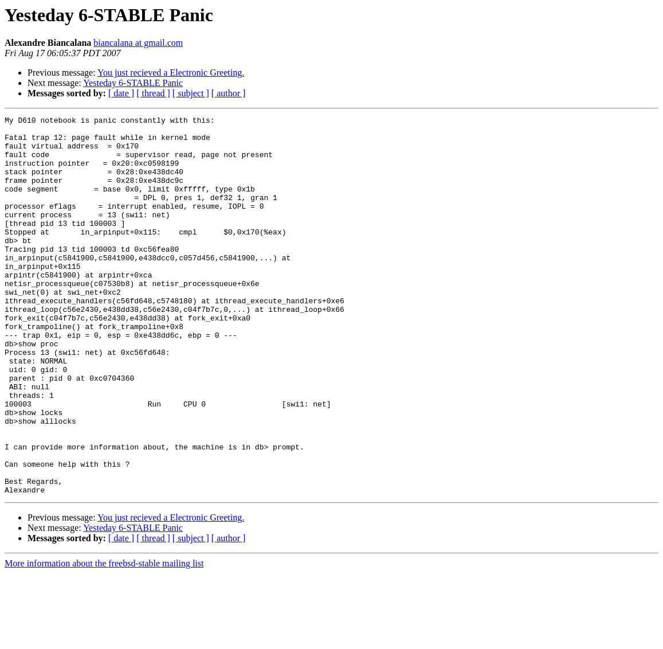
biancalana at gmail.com (138, 43)
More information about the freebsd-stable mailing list (104, 639)
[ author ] (228, 93)
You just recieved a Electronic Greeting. (170, 72)
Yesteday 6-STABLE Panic (133, 83)
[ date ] (121, 93)
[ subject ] (190, 93)
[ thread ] (153, 93)
